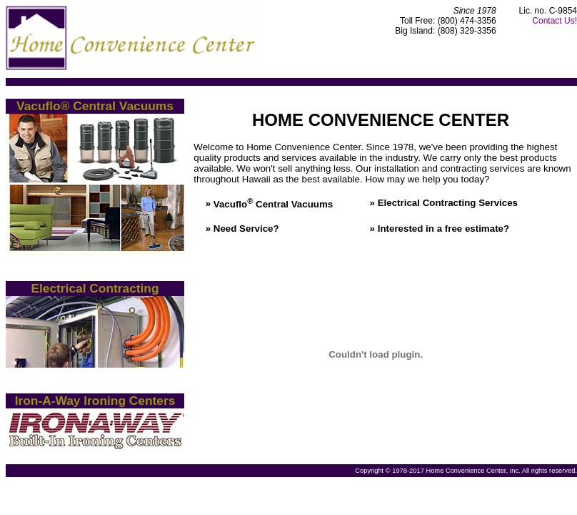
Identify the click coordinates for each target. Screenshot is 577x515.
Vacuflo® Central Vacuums (95, 106)
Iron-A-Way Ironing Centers (95, 400)
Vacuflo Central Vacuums (273, 204)
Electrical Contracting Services (448, 202)
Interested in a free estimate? (443, 228)
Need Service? (246, 228)
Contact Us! (554, 21)
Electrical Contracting (95, 288)
